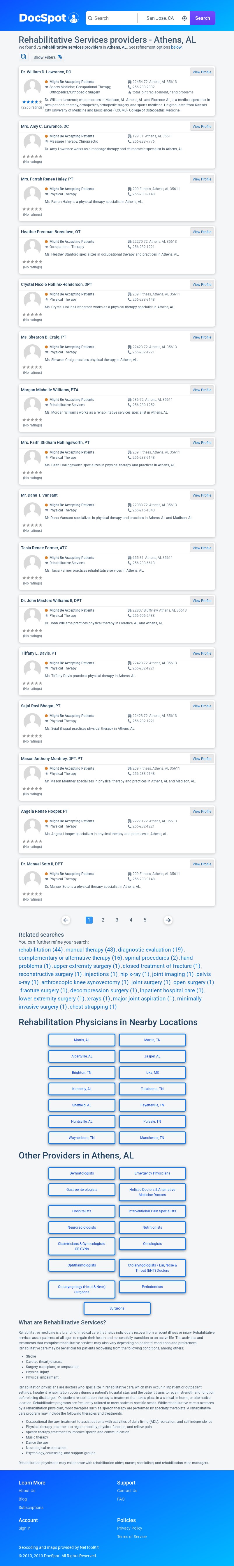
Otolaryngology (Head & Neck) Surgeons (81, 1289)
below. (177, 47)
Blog (23, 1499)
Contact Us (127, 1490)
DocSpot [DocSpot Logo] (48, 17)
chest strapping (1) (93, 1007)
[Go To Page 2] (103, 920)
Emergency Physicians (152, 1173)
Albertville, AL (81, 1056)
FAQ (121, 1499)
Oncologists (152, 1244)
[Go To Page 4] (131, 920)
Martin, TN (152, 1040)
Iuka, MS (152, 1073)
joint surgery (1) (151, 982)
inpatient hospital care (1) (172, 990)
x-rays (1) (98, 998)
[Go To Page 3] (117, 920)
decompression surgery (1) (103, 990)
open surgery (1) (193, 982)
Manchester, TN (152, 1138)
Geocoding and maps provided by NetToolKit (59, 1547)
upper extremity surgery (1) (87, 966)
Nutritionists (152, 1227)
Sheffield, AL (81, 1105)
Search (202, 18)
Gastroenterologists (81, 1190)
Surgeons (117, 1308)
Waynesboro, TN (82, 1138)
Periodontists (152, 1287)
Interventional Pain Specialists (152, 1211)
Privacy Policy (129, 1528)
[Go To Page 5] (145, 920)
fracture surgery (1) (44, 990)
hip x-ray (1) (134, 974)
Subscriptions (31, 1507)
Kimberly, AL (82, 1089)
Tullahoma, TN (152, 1089)
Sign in (25, 1528)
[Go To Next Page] (168, 920)
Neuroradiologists (82, 1227)
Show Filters (48, 57)
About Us (27, 1490)
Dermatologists (82, 1173)
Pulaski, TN (152, 1121)
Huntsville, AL (81, 1121)
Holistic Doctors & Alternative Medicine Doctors (152, 1192)
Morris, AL (81, 1040)
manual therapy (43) (90, 950)
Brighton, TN (82, 1073)
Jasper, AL (152, 1056)
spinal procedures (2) (151, 958)
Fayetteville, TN (152, 1105)
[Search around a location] (164, 18)
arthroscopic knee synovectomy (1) (85, 982)
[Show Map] (24, 57)
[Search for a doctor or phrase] (112, 18)
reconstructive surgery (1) (50, 974)
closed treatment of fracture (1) (161, 966)
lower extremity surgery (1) (52, 998)
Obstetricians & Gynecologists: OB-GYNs (81, 1246)
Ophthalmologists (82, 1265)
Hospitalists (81, 1211)
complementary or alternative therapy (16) (70, 958)
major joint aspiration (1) (144, 998)
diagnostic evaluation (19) (150, 950)
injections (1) (101, 974)
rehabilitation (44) (41, 950)
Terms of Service (132, 1536)
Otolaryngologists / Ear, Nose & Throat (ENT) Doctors (152, 1268)
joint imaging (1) (173, 974)
